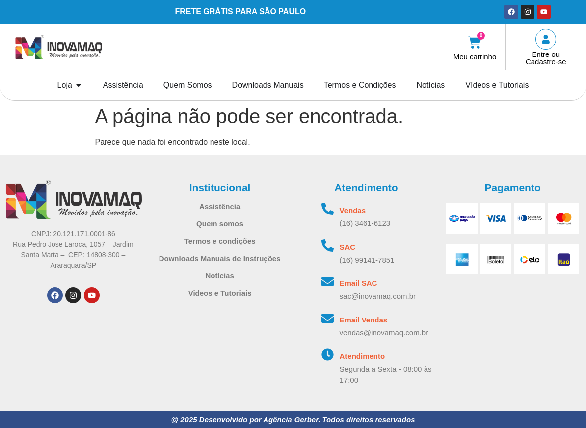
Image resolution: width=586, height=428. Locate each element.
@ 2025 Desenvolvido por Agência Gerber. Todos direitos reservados (293, 419)
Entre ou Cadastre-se (546, 58)
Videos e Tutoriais (220, 293)
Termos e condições (220, 241)
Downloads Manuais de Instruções (220, 258)
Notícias (219, 275)
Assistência (219, 206)
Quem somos (219, 223)
